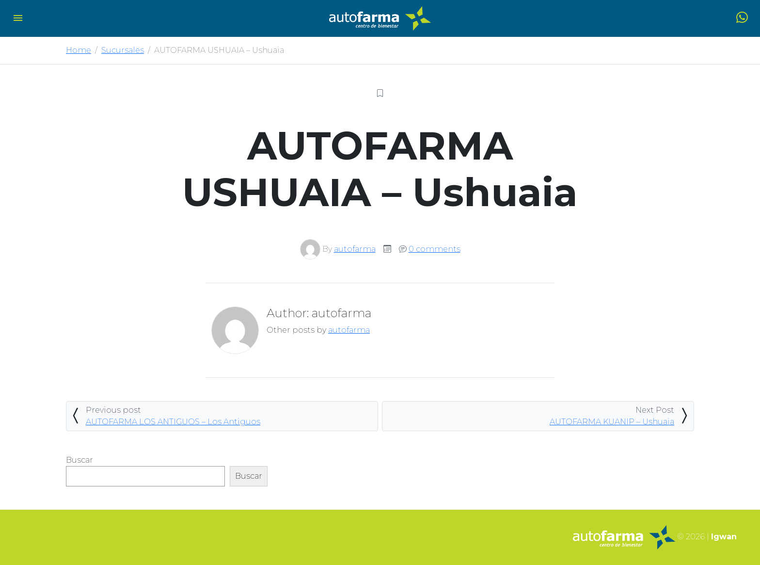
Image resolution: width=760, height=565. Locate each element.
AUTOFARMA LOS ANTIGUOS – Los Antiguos (173, 421)
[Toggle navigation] (18, 19)
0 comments (434, 249)
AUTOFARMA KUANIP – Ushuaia (612, 421)
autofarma (355, 249)
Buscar (79, 460)
